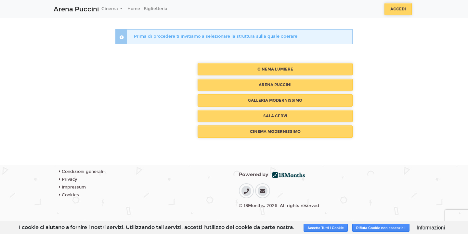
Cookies (69, 195)
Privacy (68, 179)
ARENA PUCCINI (275, 85)
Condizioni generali (81, 171)
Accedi (398, 9)
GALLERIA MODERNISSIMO (275, 100)
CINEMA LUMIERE (275, 69)
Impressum (72, 187)
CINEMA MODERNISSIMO (275, 131)
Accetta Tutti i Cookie (325, 228)
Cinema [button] (110, 8)
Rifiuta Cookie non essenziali (381, 228)
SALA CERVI (275, 116)
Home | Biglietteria (147, 8)
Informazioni (431, 227)
